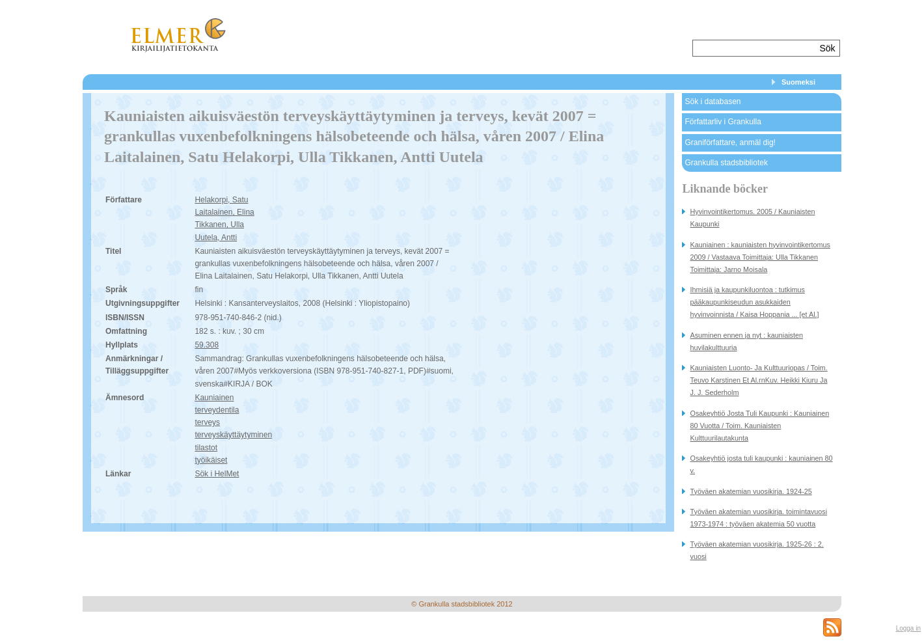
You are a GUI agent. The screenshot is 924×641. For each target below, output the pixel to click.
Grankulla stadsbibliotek (726, 162)
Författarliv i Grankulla (723, 121)
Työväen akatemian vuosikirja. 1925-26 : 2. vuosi (756, 550)
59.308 (207, 344)
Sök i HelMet (217, 473)
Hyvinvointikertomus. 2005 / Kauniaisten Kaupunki (752, 218)
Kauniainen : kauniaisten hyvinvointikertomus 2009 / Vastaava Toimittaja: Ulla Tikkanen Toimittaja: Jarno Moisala (760, 257)
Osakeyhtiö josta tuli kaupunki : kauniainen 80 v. (761, 464)
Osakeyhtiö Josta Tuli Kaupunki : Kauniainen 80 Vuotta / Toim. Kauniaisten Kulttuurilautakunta (759, 425)
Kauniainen (214, 397)
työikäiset (211, 460)
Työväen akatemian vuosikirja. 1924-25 (750, 491)
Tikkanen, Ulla (219, 224)
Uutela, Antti (216, 237)
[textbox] (754, 48)
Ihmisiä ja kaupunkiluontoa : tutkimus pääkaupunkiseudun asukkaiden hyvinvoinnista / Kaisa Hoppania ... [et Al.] (754, 302)
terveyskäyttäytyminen (233, 434)
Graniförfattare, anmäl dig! (730, 142)
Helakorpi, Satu (221, 199)
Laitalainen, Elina (224, 212)
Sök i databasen (713, 101)
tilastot (206, 447)
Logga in (908, 628)
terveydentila (217, 410)
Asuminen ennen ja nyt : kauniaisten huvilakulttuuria (746, 341)
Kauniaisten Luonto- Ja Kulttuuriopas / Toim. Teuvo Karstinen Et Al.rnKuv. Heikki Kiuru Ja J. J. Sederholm (758, 380)
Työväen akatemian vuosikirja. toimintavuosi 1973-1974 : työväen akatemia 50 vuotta (758, 518)
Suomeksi (798, 82)
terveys (207, 422)
